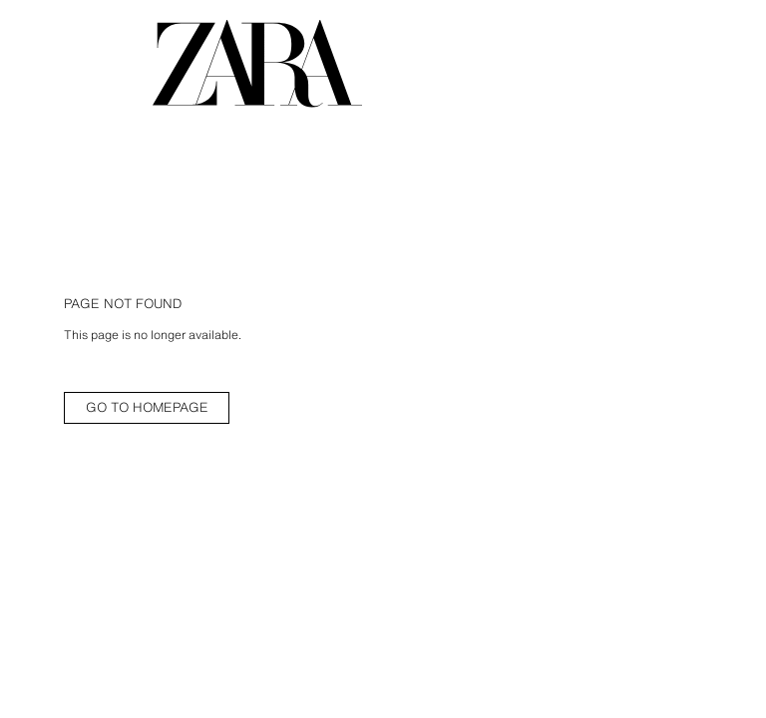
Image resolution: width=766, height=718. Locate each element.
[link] (146, 408)
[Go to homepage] (257, 64)
